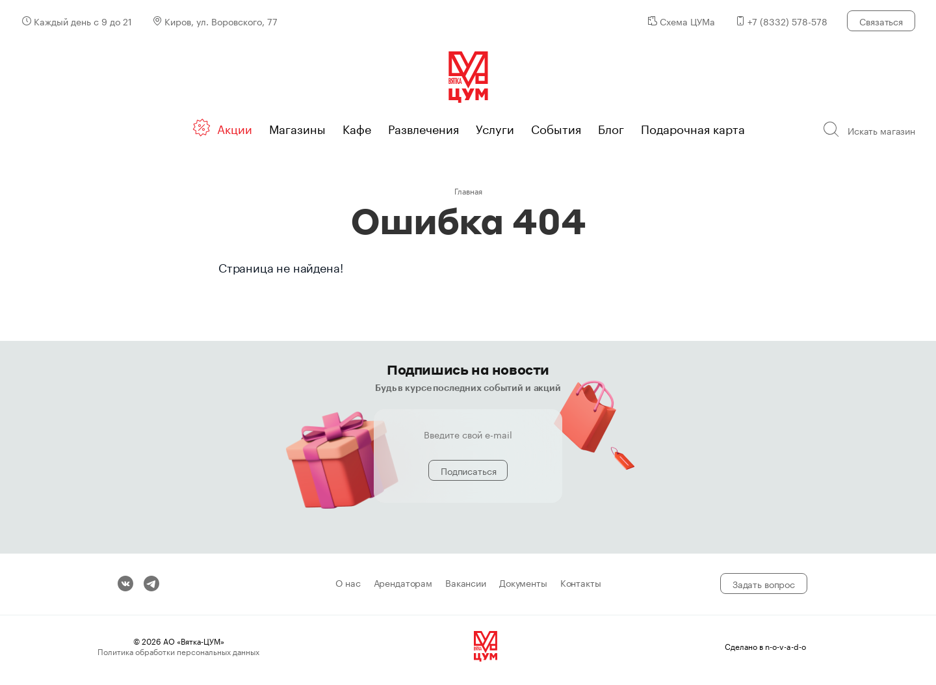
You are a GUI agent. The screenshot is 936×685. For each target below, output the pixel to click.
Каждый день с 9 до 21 (83, 21)
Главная (468, 190)
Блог (611, 127)
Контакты (580, 583)
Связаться (881, 21)
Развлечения (423, 127)
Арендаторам (403, 583)
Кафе (357, 127)
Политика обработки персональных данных (178, 651)
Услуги (495, 127)
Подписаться (468, 470)
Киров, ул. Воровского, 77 (221, 21)
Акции (234, 127)
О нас (347, 583)
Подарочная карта (693, 127)
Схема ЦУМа (687, 21)
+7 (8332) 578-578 (787, 21)
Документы (523, 583)
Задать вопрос (764, 583)
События (556, 127)
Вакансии (465, 583)
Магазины (297, 127)
